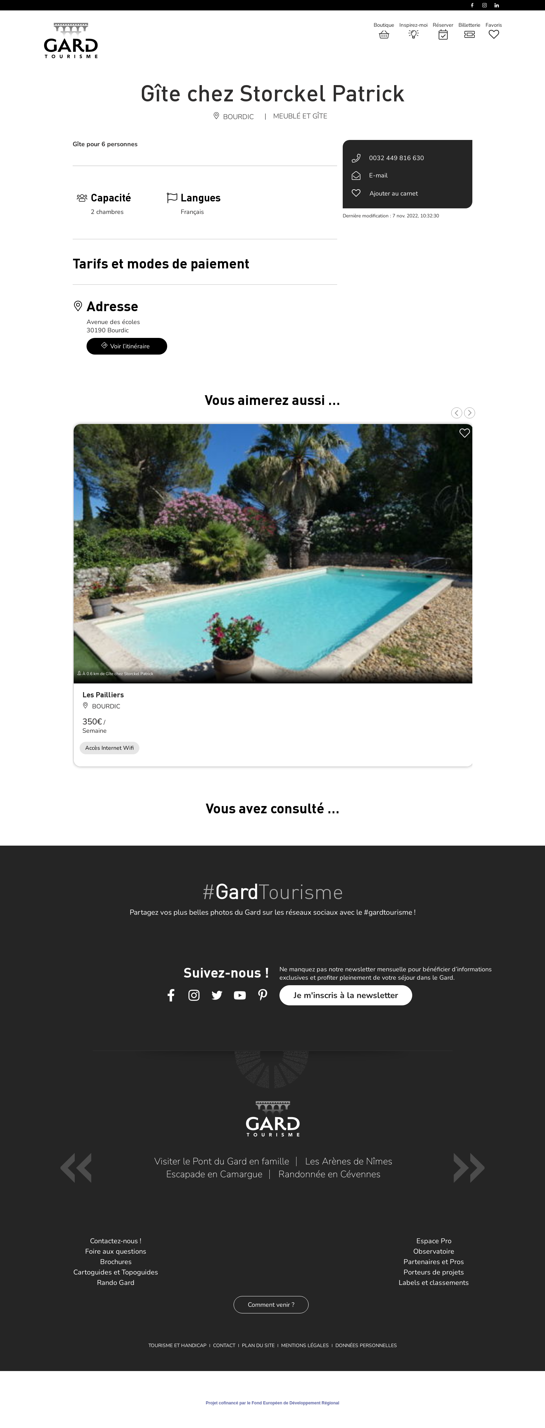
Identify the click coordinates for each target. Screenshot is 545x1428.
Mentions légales (305, 1345)
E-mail (378, 175)
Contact (224, 1345)
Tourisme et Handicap (177, 1345)
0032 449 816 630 (396, 158)
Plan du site (258, 1345)
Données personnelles (366, 1345)
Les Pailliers (103, 694)
